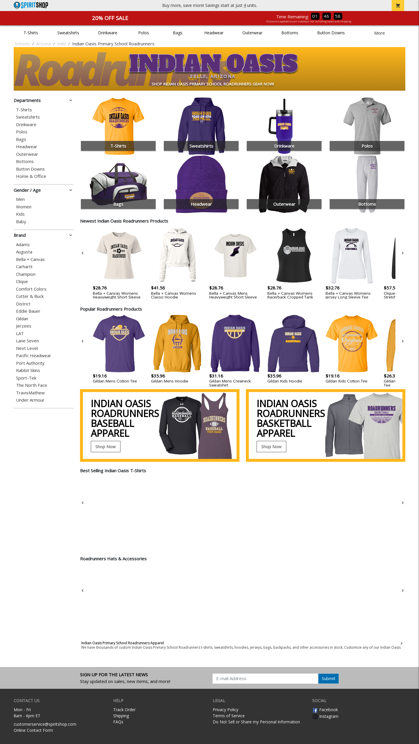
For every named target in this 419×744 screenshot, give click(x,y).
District (23, 303)
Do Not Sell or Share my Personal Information (256, 722)
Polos (143, 32)
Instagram (325, 716)
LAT (20, 333)
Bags (177, 32)
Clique (22, 281)
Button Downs (331, 32)
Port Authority (30, 363)
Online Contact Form (33, 730)
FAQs (118, 722)
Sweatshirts (68, 32)
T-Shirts (31, 32)
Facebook (325, 709)
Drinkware (107, 32)
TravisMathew (30, 392)
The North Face (31, 385)
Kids (20, 214)
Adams (23, 244)
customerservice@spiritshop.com (45, 724)
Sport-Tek (26, 377)
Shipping (121, 715)
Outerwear (252, 32)
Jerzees (23, 325)
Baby (21, 221)
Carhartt (24, 266)
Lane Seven (27, 340)
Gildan (22, 318)
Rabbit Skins (28, 370)
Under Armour (30, 400)
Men (20, 199)
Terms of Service (229, 715)
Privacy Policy (225, 709)
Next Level (27, 348)
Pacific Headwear (33, 355)
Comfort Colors (31, 289)
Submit (328, 678)
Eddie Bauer (28, 311)
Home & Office (31, 176)
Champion (25, 274)
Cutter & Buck (30, 296)
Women (23, 206)
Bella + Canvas (30, 259)
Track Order (124, 709)
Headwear (213, 32)
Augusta (24, 251)
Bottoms (289, 32)
